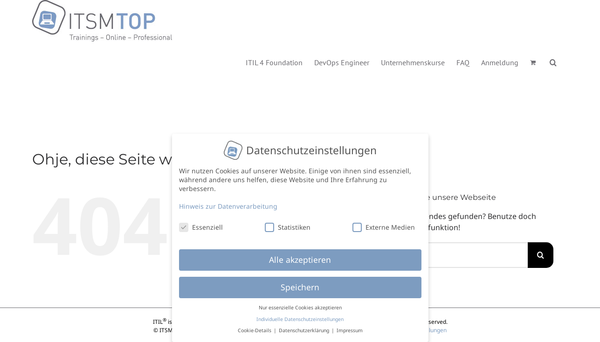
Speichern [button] (300, 286)
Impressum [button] (350, 330)
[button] (553, 61)
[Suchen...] (456, 255)
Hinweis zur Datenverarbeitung (228, 205)
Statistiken (287, 226)
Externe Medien (383, 226)
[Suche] (540, 255)
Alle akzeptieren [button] (300, 259)
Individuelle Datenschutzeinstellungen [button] (300, 318)
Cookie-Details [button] (255, 330)
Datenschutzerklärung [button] (305, 330)
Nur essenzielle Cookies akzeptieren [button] (300, 307)
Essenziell (201, 226)
